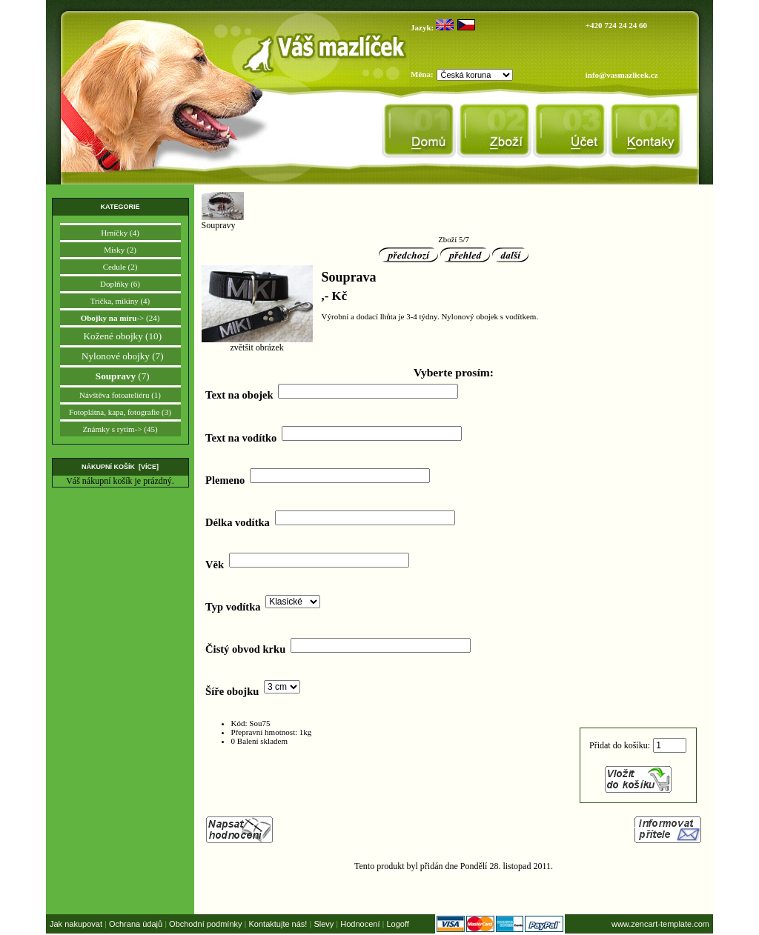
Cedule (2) (120, 266)
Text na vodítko (240, 437)
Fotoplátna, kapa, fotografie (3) (120, 411)
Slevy (324, 923)
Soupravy (223, 221)
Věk (214, 564)
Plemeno (225, 480)
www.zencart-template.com (660, 923)
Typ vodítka (232, 607)
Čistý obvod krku (245, 649)
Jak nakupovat (76, 923)
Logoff (397, 923)
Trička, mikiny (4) (120, 300)
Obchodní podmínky (205, 923)
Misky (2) (120, 249)
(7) (120, 376)
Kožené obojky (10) (120, 336)
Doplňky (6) (120, 283)
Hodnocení (360, 923)
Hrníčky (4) (120, 232)
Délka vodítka (237, 522)
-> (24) (120, 317)
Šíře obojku (232, 691)
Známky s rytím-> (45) (119, 429)
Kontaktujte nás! (278, 923)
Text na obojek (239, 395)
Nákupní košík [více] (120, 466)
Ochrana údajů (135, 923)
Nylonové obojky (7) (119, 356)
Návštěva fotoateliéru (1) (120, 394)
